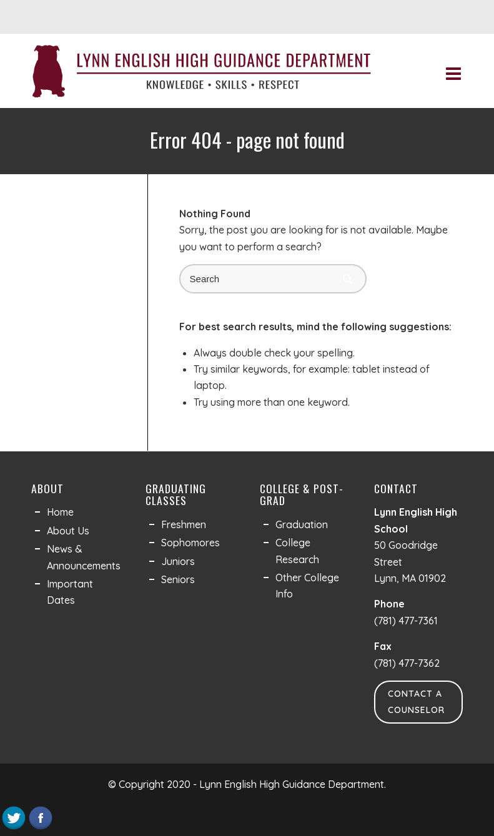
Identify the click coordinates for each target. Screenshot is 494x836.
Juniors (178, 561)
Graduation (301, 524)
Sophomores (190, 542)
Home (60, 512)
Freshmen (183, 524)
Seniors (178, 579)
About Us (68, 530)
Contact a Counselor (416, 702)
